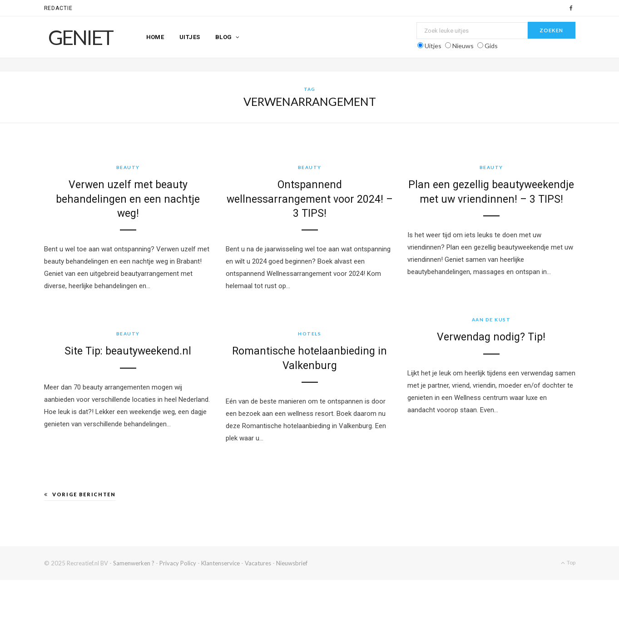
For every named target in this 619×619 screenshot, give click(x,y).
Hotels (320, 335)
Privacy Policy (177, 563)
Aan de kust (455, 322)
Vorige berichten (80, 494)
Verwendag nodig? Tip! (455, 340)
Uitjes (189, 37)
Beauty (128, 167)
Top (568, 562)
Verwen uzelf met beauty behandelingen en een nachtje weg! (128, 199)
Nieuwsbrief (291, 563)
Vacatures (258, 563)
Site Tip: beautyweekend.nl (142, 352)
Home (155, 37)
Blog (223, 37)
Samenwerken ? (133, 563)
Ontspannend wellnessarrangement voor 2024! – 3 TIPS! (306, 199)
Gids (491, 46)
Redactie (58, 8)
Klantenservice (220, 563)
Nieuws (463, 46)
